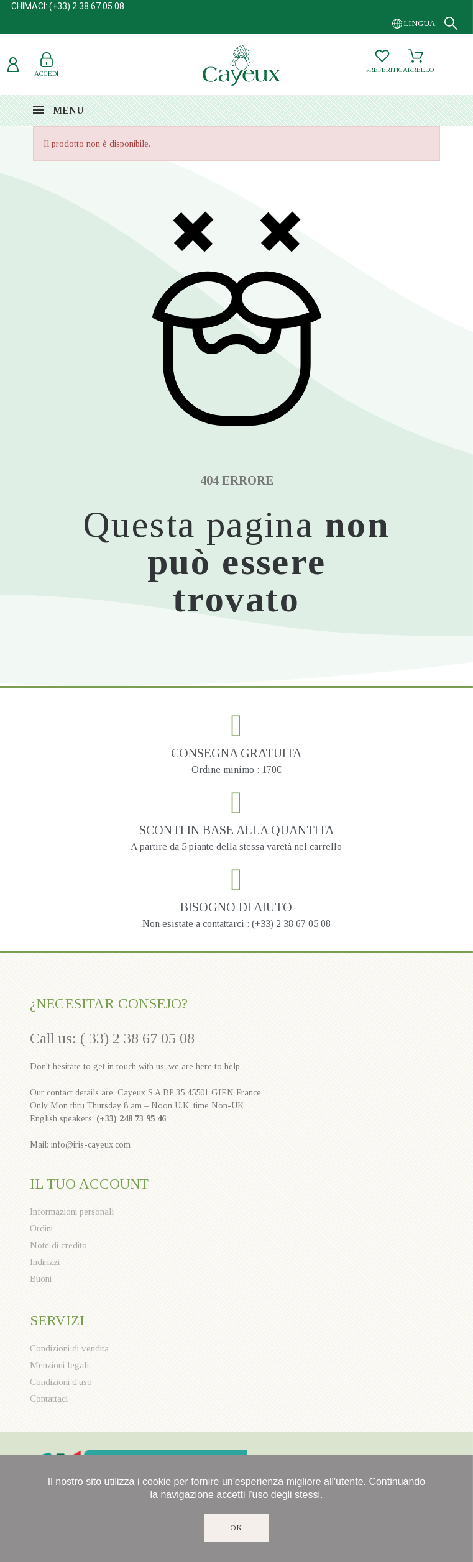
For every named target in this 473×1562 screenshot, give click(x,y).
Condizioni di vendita (69, 1348)
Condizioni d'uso (61, 1382)
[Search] (450, 23)
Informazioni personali (72, 1212)
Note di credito (58, 1245)
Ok (236, 1527)
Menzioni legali (59, 1365)
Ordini (41, 1228)
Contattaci (49, 1399)
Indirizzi (45, 1262)
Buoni (41, 1279)
